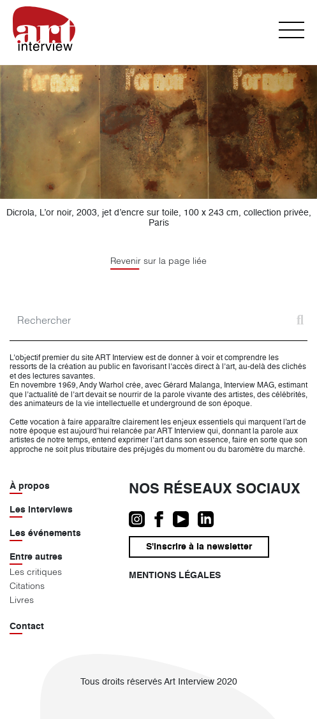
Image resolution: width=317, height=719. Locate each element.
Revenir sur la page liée (158, 261)
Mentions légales (175, 575)
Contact (27, 626)
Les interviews (41, 509)
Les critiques (36, 571)
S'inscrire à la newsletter (199, 546)
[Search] (158, 320)
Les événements (45, 533)
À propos (30, 486)
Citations (27, 586)
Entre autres (36, 557)
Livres (22, 600)
